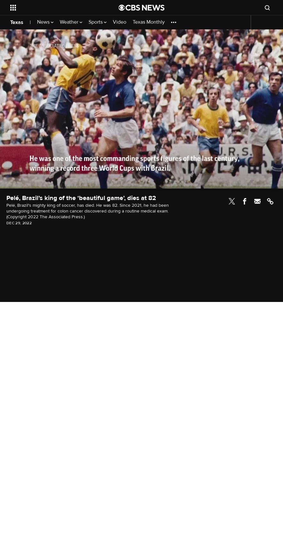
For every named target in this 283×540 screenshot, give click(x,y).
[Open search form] (267, 7)
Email (257, 201)
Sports (97, 22)
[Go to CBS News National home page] (142, 7)
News (45, 22)
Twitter (232, 201)
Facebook (244, 201)
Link (270, 201)
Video (119, 22)
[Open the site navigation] (54, 8)
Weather (71, 22)
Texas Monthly (149, 22)
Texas (16, 22)
